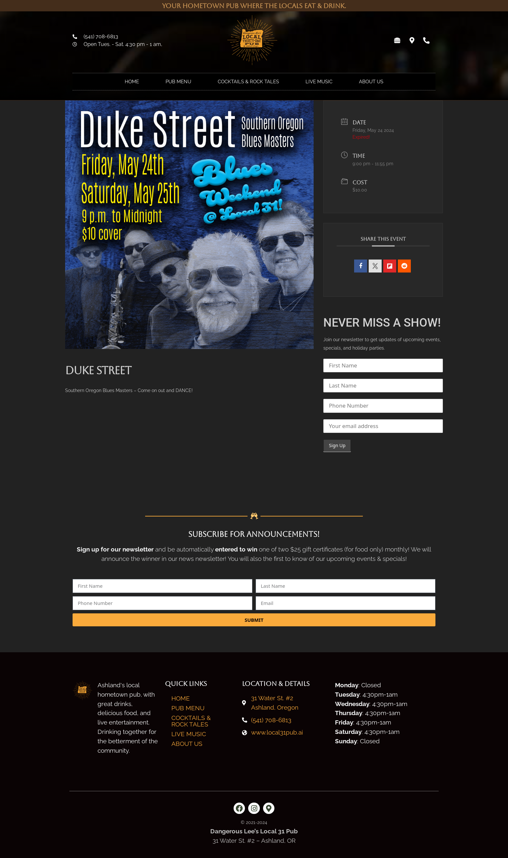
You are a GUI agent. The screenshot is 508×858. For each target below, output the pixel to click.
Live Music (319, 82)
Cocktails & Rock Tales (248, 82)
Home (132, 82)
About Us (371, 82)
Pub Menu (178, 82)
